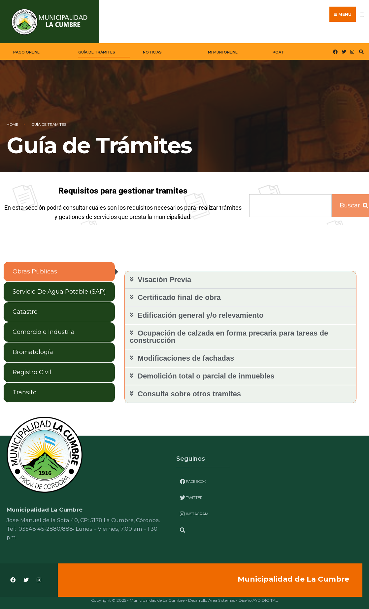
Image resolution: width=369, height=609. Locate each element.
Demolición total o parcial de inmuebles (206, 373)
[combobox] (290, 202)
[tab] (59, 269)
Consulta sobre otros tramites (189, 391)
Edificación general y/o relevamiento (200, 312)
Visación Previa (164, 276)
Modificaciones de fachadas (186, 355)
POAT (278, 49)
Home (12, 121)
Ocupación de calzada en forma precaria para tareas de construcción (229, 333)
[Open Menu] (362, 15)
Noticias (152, 49)
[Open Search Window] (360, 48)
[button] (240, 277)
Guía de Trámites (96, 49)
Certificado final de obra (179, 294)
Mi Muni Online (223, 49)
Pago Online (26, 49)
